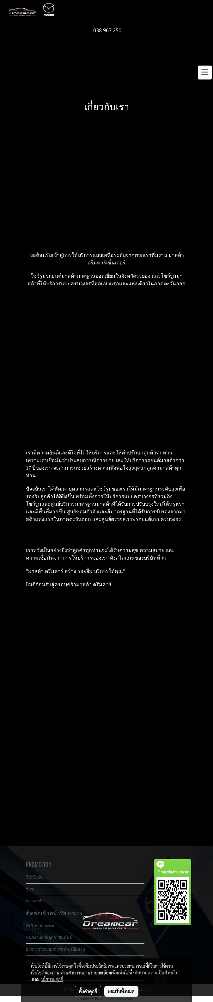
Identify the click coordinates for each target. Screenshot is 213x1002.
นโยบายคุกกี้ (52, 979)
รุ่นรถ (31, 889)
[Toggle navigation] (205, 72)
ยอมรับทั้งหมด (121, 991)
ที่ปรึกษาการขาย (41, 925)
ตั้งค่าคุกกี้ (88, 991)
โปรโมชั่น (35, 877)
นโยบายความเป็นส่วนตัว (155, 972)
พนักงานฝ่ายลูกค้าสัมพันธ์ (49, 937)
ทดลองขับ (35, 900)
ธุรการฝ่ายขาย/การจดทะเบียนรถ (55, 949)
